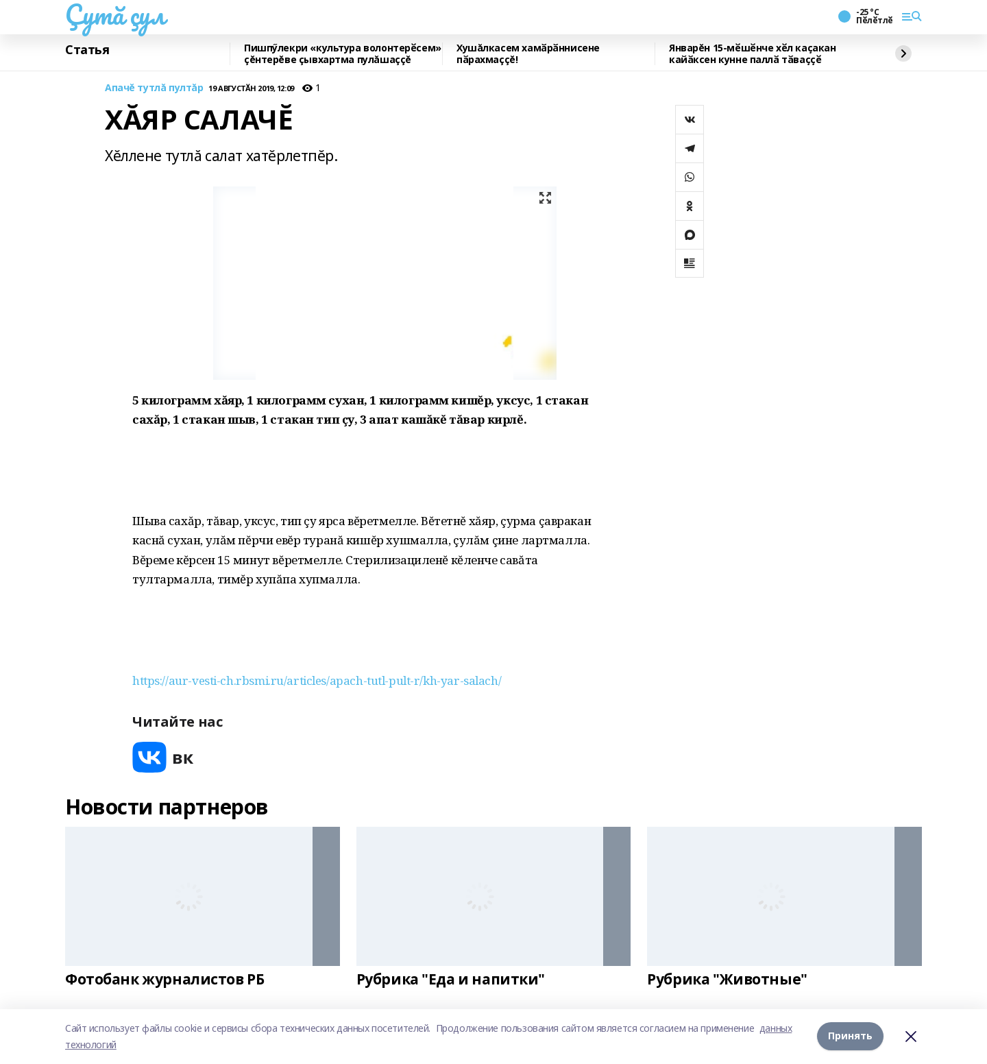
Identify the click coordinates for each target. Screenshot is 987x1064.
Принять (850, 1036)
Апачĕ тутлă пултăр (154, 88)
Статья (87, 50)
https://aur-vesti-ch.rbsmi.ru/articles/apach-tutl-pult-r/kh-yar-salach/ (316, 680)
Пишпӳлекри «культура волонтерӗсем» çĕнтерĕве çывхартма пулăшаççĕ (342, 54)
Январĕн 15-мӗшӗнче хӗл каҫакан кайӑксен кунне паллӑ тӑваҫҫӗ (752, 54)
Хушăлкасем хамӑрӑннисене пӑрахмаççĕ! (528, 54)
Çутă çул (115, 14)
